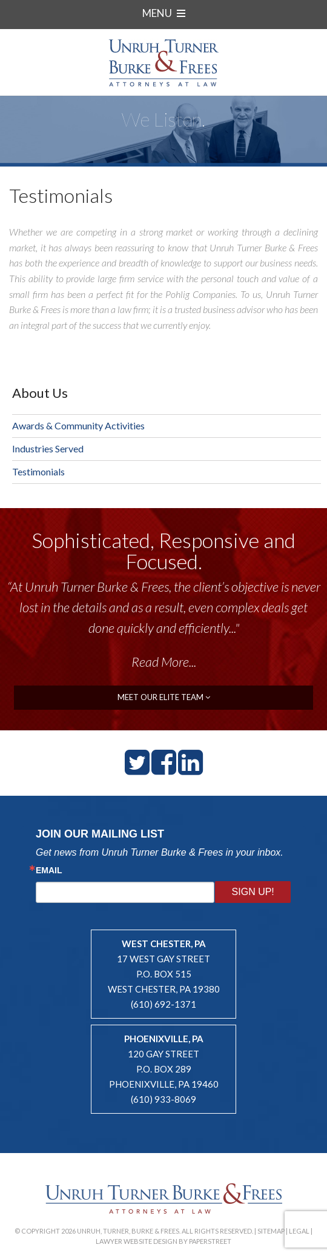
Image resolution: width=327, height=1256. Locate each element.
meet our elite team (163, 697)
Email (49, 870)
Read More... (163, 661)
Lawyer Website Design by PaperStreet (163, 1241)
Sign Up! (253, 892)
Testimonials (38, 471)
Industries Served (48, 448)
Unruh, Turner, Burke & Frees (163, 63)
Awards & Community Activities (78, 425)
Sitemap (271, 1231)
